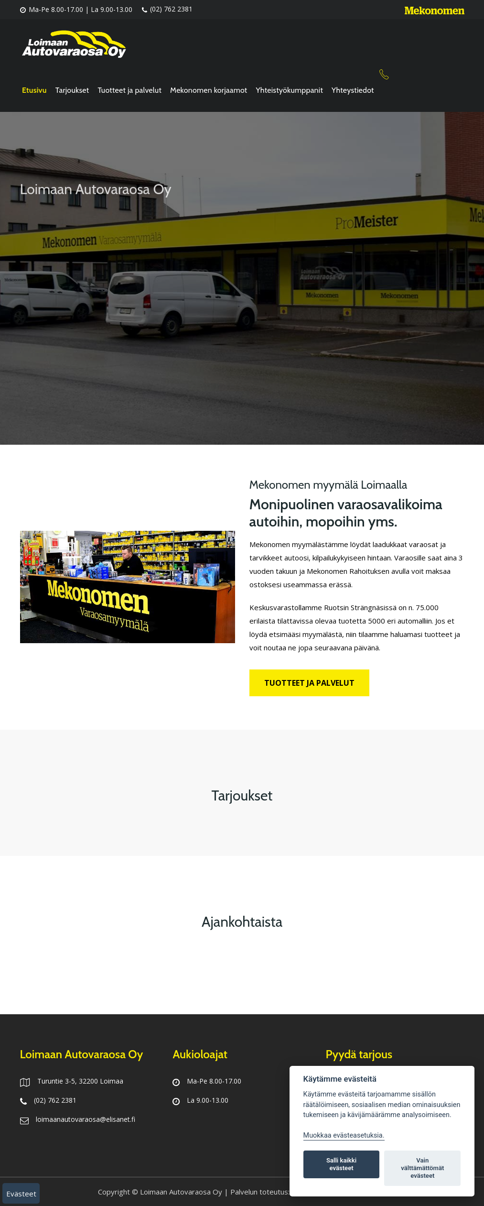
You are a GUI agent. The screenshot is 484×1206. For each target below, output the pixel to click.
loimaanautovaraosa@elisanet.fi (85, 1119)
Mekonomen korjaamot (208, 90)
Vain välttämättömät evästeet (422, 1168)
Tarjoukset (72, 90)
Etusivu (34, 90)
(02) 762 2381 (167, 9)
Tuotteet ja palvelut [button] (309, 683)
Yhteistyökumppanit (289, 90)
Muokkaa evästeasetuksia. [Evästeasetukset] (344, 1135)
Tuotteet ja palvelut (129, 90)
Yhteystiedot (353, 90)
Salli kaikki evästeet (341, 1164)
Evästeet (21, 1193)
